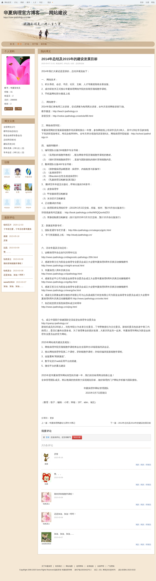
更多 (50, 2)
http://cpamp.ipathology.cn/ (54, 323)
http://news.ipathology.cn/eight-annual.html (62, 265)
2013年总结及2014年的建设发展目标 (134, 423)
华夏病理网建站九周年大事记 (62, 423)
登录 (142, 2)
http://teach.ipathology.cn (65, 111)
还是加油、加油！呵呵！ (14, 275)
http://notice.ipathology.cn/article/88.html (73, 116)
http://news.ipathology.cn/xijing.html (59, 307)
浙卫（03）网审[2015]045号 (105, 570)
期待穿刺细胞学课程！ (13, 263)
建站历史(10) (9, 144)
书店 (41, 2)
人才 (34, 2)
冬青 (17, 192)
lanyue (28, 207)
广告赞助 (111, 566)
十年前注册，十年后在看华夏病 (17, 229)
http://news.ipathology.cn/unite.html (90, 298)
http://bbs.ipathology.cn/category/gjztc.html (89, 230)
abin (7, 192)
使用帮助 (79, 566)
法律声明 (100, 566)
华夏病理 (28, 177)
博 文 (19, 44)
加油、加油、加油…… (13, 286)
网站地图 (69, 566)
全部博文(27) (9, 127)
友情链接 (90, 566)
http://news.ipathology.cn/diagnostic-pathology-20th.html (69, 257)
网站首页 (8, 2)
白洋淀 (17, 177)
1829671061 (19, 207)
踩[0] (142, 465)
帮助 (153, 2)
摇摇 (6, 236)
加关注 (9, 109)
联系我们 (58, 566)
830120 (7, 177)
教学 (28, 2)
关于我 (35, 44)
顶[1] (137, 544)
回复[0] (148, 465)
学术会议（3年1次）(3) (14, 152)
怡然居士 (7, 259)
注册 (147, 2)
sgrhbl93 (28, 192)
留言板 (44, 44)
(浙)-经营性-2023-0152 (126, 570)
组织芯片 (7, 225)
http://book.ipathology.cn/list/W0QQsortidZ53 (87, 212)
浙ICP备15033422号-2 (82, 570)
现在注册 (77, 437)
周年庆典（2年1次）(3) (14, 148)
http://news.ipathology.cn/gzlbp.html (59, 282)
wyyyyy (7, 207)
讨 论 (27, 44)
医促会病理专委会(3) (13, 135)
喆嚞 (6, 248)
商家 (22, 2)
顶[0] (137, 465)
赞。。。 (7, 252)
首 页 (12, 44)
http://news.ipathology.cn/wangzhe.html (61, 290)
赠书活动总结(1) (11, 131)
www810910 (9, 282)
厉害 (6, 240)
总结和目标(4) (10, 140)
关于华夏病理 (47, 566)
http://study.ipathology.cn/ (79, 235)
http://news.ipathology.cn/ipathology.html (61, 274)
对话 (19, 109)
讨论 (16, 2)
